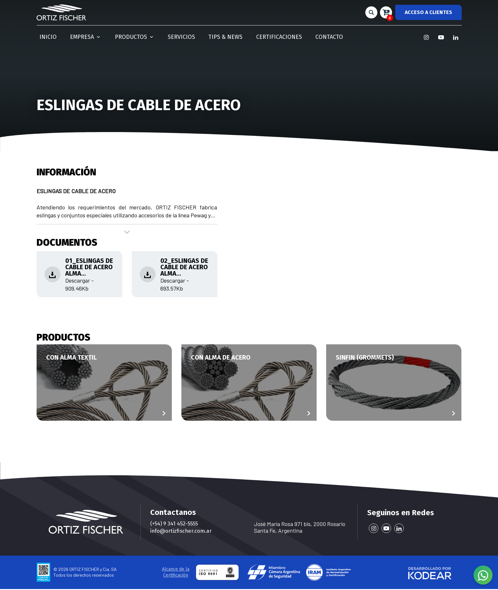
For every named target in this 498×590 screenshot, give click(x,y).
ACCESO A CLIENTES (428, 12)
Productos (119, 35)
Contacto (291, 35)
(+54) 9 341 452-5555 (176, 523)
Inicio (45, 35)
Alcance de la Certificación (175, 573)
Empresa (76, 35)
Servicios (160, 35)
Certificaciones (246, 35)
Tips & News (199, 35)
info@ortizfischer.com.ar (182, 531)
